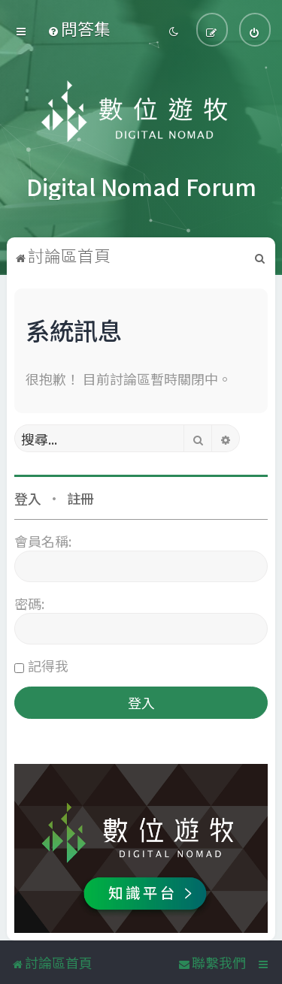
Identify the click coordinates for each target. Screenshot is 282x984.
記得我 (48, 662)
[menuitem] (79, 27)
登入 (27, 494)
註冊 (80, 494)
